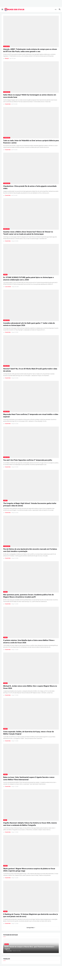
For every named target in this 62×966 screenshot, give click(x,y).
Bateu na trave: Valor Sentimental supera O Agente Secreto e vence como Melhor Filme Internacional (28, 778)
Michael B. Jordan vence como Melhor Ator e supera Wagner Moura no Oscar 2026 (30, 687)
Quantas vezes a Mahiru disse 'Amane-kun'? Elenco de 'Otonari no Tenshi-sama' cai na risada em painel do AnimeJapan (28, 233)
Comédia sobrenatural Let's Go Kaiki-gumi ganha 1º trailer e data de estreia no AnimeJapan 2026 (29, 324)
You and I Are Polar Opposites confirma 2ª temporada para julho (27, 460)
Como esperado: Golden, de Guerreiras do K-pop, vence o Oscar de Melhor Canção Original (28, 733)
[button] (2, 9)
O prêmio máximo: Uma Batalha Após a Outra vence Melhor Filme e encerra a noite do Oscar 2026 (28, 641)
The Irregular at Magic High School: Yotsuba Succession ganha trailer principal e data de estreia (29, 504)
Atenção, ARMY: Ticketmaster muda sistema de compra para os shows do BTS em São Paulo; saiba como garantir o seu (30, 50)
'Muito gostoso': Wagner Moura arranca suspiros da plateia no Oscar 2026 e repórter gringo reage (29, 870)
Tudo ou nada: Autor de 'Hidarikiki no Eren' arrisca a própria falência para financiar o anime (31, 141)
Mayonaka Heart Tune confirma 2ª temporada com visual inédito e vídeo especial (30, 415)
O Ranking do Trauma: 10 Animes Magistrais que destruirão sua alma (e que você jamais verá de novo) (30, 915)
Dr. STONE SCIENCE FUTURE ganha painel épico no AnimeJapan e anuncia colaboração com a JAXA (28, 278)
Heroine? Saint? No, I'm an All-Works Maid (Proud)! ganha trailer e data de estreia (30, 370)
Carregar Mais (30, 927)
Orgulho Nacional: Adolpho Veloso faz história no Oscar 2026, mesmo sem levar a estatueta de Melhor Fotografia (30, 824)
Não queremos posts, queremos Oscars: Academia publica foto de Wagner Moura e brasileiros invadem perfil (28, 596)
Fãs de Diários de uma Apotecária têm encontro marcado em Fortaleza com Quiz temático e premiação (30, 550)
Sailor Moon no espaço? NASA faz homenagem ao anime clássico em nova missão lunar (29, 96)
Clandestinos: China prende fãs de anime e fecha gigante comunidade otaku (30, 187)
